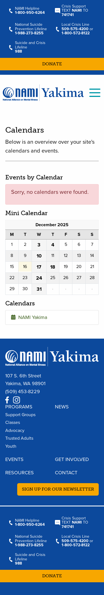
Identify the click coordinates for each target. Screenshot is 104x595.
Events (14, 459)
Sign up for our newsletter (58, 489)
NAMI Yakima (29, 317)
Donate (52, 63)
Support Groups (20, 415)
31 (39, 289)
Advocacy (14, 430)
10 (39, 256)
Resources (19, 473)
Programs (18, 407)
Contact (66, 473)
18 (52, 267)
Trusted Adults (19, 438)
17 (39, 267)
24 (39, 278)
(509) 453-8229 (22, 391)
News (62, 407)
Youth (10, 446)
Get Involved (72, 459)
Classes (12, 422)
